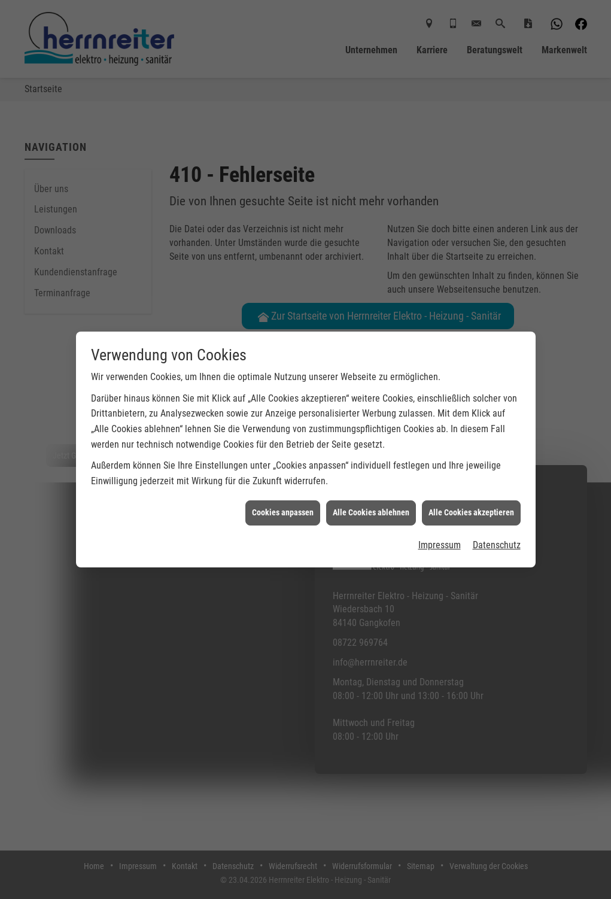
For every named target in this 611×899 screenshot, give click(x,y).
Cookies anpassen (283, 500)
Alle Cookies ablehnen (371, 500)
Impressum (439, 531)
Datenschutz (497, 531)
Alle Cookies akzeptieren (471, 500)
